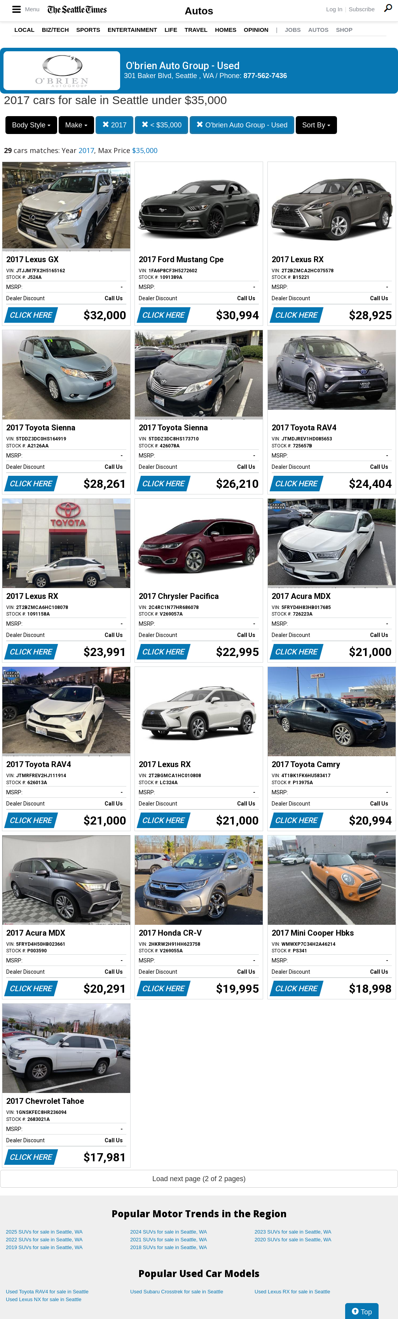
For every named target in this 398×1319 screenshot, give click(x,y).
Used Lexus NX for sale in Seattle (43, 1299)
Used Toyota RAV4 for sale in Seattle (47, 1292)
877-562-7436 (265, 76)
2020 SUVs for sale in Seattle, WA (293, 1239)
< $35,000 (161, 125)
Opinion (256, 29)
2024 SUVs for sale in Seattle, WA (168, 1232)
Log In (334, 9)
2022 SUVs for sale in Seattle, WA (44, 1239)
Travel (196, 29)
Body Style (31, 125)
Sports (88, 29)
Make (76, 125)
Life (170, 29)
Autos (199, 11)
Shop (344, 29)
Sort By (316, 125)
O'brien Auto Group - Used (242, 125)
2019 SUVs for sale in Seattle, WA (44, 1247)
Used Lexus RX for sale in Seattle (292, 1292)
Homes (225, 29)
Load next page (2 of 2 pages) (199, 1179)
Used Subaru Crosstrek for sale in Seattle (176, 1292)
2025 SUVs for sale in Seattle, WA (44, 1232)
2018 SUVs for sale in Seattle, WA (168, 1247)
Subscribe (362, 9)
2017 (114, 125)
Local (24, 29)
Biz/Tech (55, 29)
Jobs (293, 29)
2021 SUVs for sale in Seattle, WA (168, 1239)
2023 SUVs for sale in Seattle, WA (293, 1232)
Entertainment (132, 29)
